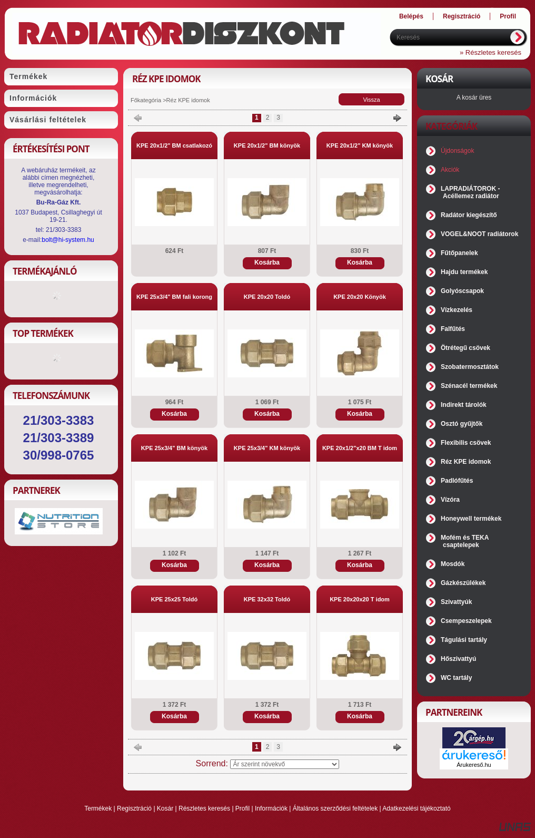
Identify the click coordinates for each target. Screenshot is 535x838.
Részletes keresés (204, 808)
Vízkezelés (456, 310)
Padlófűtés (457, 480)
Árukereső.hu (474, 765)
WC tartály (456, 677)
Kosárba (267, 262)
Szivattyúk (456, 602)
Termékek (98, 808)
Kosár (165, 808)
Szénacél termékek (469, 385)
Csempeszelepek (466, 621)
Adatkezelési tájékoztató (416, 808)
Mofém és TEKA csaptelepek (465, 541)
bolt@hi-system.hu (68, 239)
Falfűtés (453, 329)
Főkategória (146, 100)
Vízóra (450, 499)
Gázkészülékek (463, 583)
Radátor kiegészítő (469, 215)
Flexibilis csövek (466, 442)
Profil (242, 808)
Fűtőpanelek (459, 253)
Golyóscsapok (462, 291)
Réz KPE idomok (466, 461)
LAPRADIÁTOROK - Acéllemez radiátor (470, 192)
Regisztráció (134, 808)
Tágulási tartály (464, 640)
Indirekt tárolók (464, 404)
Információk (271, 808)
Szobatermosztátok (470, 367)
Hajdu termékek (464, 272)
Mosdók (452, 564)
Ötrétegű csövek (465, 348)
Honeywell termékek (471, 518)
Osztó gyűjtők (461, 423)
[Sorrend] (284, 764)
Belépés (411, 16)
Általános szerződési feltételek (335, 808)
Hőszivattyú (458, 658)
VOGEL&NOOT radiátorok (479, 234)
